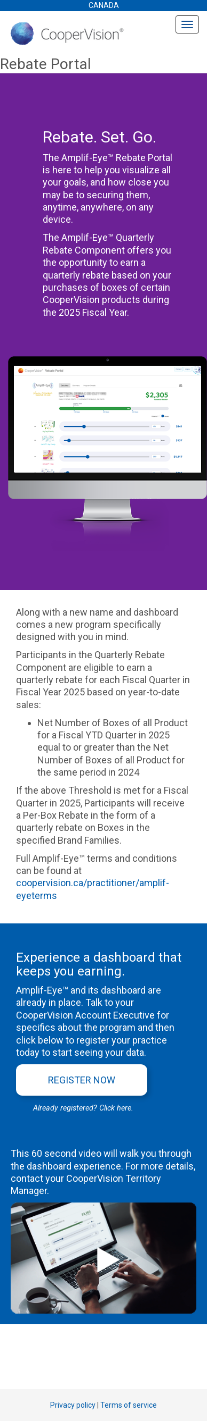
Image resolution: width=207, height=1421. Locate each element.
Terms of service (128, 1405)
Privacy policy (72, 1405)
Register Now (81, 1080)
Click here (115, 1108)
